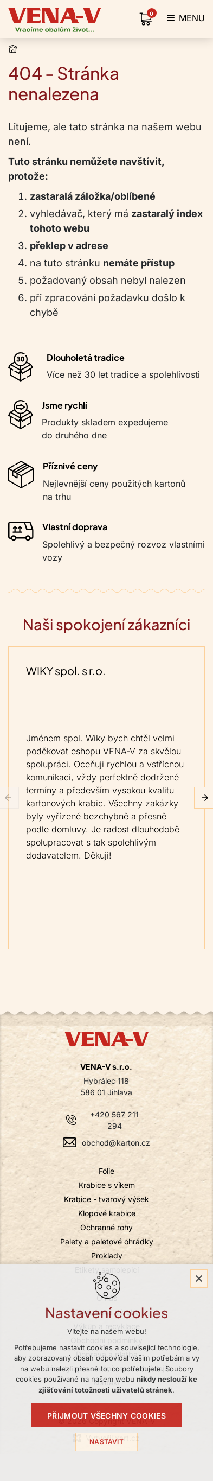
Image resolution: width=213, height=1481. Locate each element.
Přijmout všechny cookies (106, 1415)
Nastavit (106, 1442)
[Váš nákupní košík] (148, 19)
